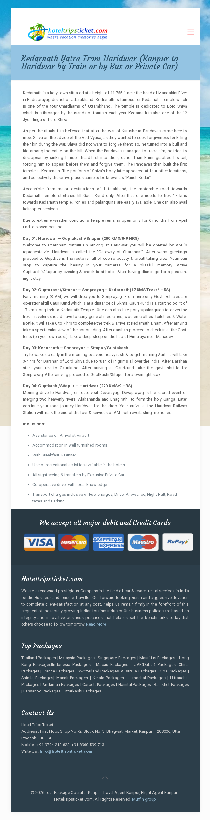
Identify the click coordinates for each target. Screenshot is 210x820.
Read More (96, 624)
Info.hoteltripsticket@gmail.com (150, 12)
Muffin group (144, 799)
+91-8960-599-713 (95, 12)
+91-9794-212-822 (52, 12)
